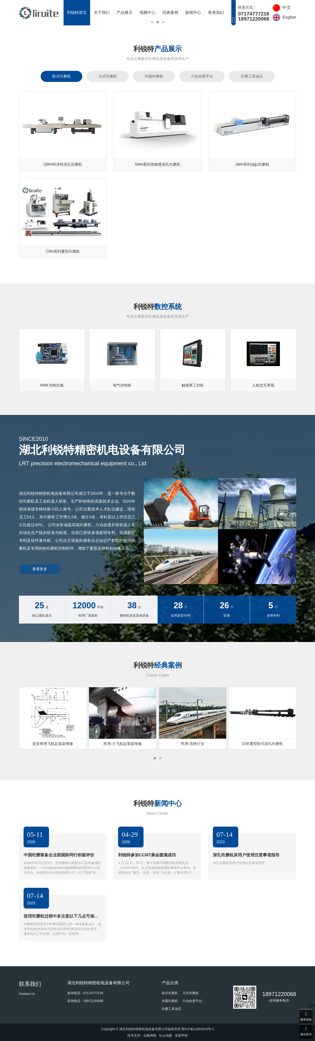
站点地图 (165, 1035)
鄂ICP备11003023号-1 (197, 1029)
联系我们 (216, 12)
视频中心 (147, 12)
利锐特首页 (77, 12)
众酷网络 (150, 1035)
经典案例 (170, 12)
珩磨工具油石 (252, 76)
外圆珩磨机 (154, 76)
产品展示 (124, 12)
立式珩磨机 (107, 76)
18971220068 (279, 994)
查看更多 (39, 569)
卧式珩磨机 (61, 76)
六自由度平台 (202, 76)
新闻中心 (193, 12)
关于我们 (102, 12)
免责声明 (181, 1035)
